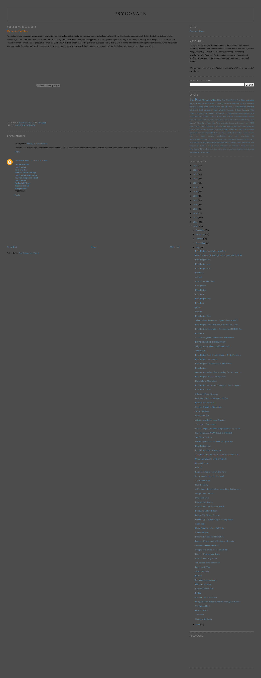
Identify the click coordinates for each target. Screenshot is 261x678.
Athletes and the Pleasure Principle (210, 420)
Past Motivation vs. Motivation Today (211, 398)
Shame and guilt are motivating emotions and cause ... (218, 428)
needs (243, 146)
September (201, 243)
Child (252, 110)
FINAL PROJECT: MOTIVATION (210, 342)
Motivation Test (202, 415)
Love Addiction (217, 120)
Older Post (174, 247)
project (198, 307)
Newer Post (12, 247)
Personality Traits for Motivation (209, 536)
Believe (238, 110)
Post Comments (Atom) (29, 253)
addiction (250, 107)
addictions (194, 110)
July (198, 247)
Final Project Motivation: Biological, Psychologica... (218, 385)
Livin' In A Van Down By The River (211, 472)
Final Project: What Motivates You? (210, 376)
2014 (195, 213)
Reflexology (221, 126)
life (198, 146)
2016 (195, 204)
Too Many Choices (203, 437)
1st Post (195, 99)
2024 (195, 170)
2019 (195, 191)
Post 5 (214, 126)
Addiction (199, 614)
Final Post (221, 100)
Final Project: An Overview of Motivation (213, 363)
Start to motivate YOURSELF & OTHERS (214, 433)
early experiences (242, 136)
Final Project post (203, 264)
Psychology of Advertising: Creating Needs (214, 519)
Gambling (199, 523)
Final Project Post (233, 100)
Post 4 (209, 126)
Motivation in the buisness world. (209, 506)
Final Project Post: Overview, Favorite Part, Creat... (217, 324)
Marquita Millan (209, 100)
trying (203, 152)
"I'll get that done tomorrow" (207, 562)
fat (253, 136)
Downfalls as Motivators (206, 381)
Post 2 (198, 126)
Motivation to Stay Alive (206, 558)
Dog (215, 113)
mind (209, 146)
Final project (200, 285)
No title (198, 311)
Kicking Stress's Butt (204, 588)
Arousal (198, 277)
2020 (195, 187)
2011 (195, 222)
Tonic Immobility (207, 133)
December (200, 230)
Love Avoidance (229, 120)
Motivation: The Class (205, 281)
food (201, 110)
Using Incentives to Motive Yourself (211, 459)
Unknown (19, 160)
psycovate (130, 13)
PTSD (252, 123)
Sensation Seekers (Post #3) (207, 545)
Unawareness (240, 107)
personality (208, 110)
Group (211, 116)
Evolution (245, 113)
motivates (215, 146)
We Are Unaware (202, 411)
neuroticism (250, 146)
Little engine (207, 120)
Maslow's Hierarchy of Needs (200, 123)
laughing (193, 146)
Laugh (200, 120)
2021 (195, 183)
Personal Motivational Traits (207, 554)
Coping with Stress (205, 107)
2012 (195, 217)
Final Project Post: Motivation (208, 450)
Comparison (209, 113)
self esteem (209, 149)
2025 (195, 165)
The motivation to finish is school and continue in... (217, 454)
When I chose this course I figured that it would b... (217, 320)
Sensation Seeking (201, 129)
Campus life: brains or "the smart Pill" (211, 549)
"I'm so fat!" (200, 350)
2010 (195, 226)
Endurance (238, 113)
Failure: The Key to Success (207, 515)
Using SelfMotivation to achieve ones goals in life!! (217, 601)
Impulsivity (231, 116)
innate (239, 142)
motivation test (225, 146)
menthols (203, 146)
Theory (198, 133)
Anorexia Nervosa (25, 125)
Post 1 (231, 107)
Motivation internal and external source (235, 123)
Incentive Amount (241, 116)
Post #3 (198, 467)
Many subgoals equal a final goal (209, 476)
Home (93, 247)
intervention (246, 142)
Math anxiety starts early (206, 580)
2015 (195, 209)
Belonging (245, 110)
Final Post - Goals (203, 389)
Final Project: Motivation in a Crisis (210, 251)
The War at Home (203, 606)
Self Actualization (244, 126)
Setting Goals (213, 129)
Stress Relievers (202, 498)
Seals (235, 126)
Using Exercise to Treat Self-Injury (210, 528)
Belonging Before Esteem (206, 510)
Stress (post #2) (202, 571)
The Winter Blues (203, 480)
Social (220, 129)
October (199, 238)
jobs (252, 142)
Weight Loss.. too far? (204, 493)
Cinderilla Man (201, 532)
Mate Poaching (201, 485)
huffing (233, 142)
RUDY (198, 593)
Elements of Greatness (226, 113)
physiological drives (197, 149)
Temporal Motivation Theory (233, 129)
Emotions (199, 272)
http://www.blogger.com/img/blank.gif (216, 142)
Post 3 (203, 126)
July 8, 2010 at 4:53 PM (37, 143)
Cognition (200, 113)
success (232, 149)
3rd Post (243, 103)
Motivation (200, 103)
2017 (195, 200)
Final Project (200, 290)
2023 (195, 174)
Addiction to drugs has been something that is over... (218, 489)
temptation (239, 149)
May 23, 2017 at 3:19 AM (36, 160)
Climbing (193, 113)
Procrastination (211, 103)
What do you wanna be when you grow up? (214, 441)
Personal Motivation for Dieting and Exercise (215, 541)
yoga (207, 152)
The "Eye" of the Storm (205, 424)
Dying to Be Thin (202, 567)
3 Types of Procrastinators (206, 394)
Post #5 (192, 126)
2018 (195, 196)
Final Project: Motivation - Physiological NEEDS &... (218, 329)
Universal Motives (220, 133)
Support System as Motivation (208, 407)
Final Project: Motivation (206, 359)
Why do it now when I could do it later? (212, 346)
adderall (245, 133)
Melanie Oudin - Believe (206, 597)
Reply (17, 151)
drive (230, 136)
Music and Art (221, 107)
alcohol (251, 133)
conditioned (221, 136)
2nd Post (235, 103)
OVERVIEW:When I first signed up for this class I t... (218, 372)
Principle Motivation (204, 502)
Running (230, 126)
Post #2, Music (201, 610)
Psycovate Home (197, 31)
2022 (195, 178)
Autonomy (230, 110)
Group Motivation (220, 116)
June (198, 624)
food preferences (224, 103)
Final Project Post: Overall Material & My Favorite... (218, 355)
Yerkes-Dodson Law (235, 133)
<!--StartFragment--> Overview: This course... (215, 337)
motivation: (236, 146)
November (200, 234)
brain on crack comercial (202, 136)
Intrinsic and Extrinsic (205, 402)
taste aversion (219, 110)
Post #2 (198, 575)
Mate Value (216, 123)
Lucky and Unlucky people (244, 120)
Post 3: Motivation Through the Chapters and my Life (218, 255)
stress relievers (223, 149)
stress (215, 149)
